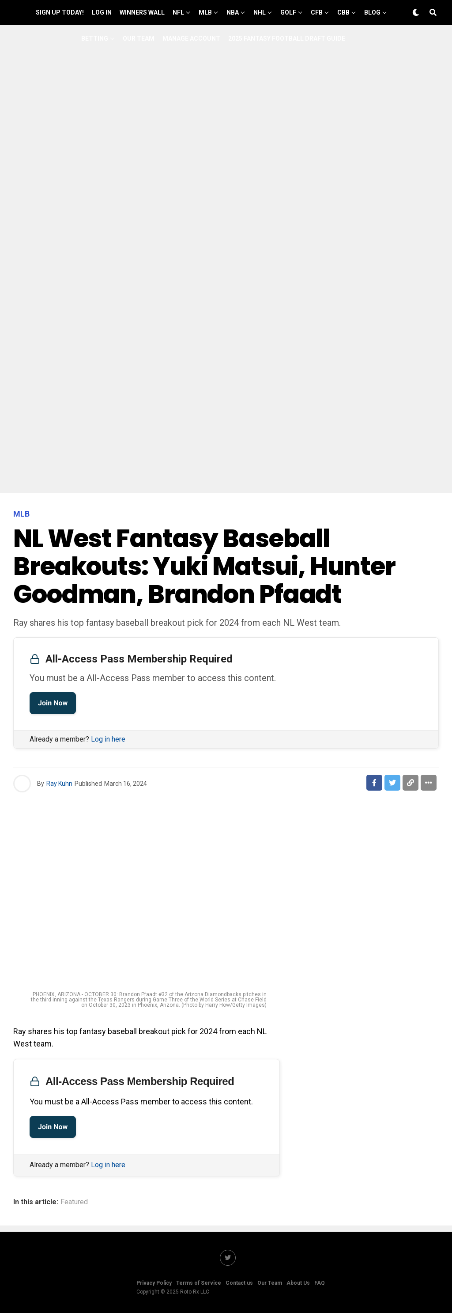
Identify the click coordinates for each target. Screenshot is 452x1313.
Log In (102, 12)
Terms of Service (198, 1283)
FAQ (319, 1283)
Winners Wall (142, 12)
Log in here (108, 739)
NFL (178, 12)
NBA (232, 12)
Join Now (53, 703)
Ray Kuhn (59, 783)
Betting (94, 38)
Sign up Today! (60, 12)
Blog (372, 12)
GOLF (288, 12)
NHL (259, 12)
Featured (74, 1202)
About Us (298, 1283)
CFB (317, 12)
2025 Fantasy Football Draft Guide (286, 38)
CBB (343, 12)
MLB (205, 12)
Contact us (239, 1283)
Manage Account (191, 38)
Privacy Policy (154, 1283)
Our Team (138, 38)
